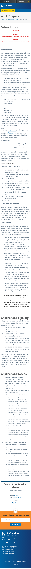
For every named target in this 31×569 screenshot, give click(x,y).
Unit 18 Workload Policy (8, 551)
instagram (11, 543)
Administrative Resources (8, 553)
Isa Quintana (12, 131)
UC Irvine (6, 1)
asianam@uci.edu (17, 497)
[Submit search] (28, 1)
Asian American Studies (8, 10)
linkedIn (15, 543)
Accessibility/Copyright (7, 549)
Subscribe (15, 524)
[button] (15, 511)
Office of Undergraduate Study (9, 546)
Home (2, 19)
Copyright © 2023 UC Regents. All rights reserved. (15, 561)
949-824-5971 (17, 495)
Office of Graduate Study (8, 548)
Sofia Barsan (10, 133)
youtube (7, 543)
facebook (3, 543)
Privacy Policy (16, 564)
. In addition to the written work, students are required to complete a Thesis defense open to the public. (17, 257)
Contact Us (5, 555)
